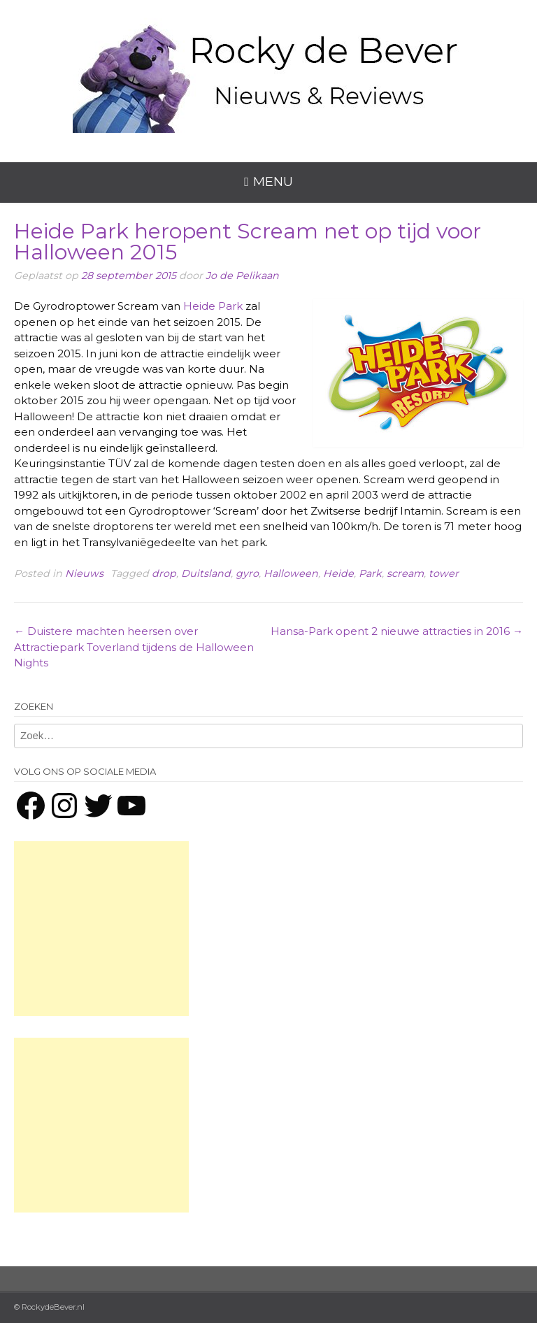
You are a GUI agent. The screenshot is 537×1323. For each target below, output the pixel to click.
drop (164, 573)
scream (405, 573)
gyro (247, 573)
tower (444, 573)
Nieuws (84, 573)
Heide (338, 573)
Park (370, 573)
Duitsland (206, 573)
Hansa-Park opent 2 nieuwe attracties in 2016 (397, 631)
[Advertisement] (101, 928)
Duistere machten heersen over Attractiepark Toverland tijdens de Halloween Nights (134, 646)
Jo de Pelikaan (242, 275)
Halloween (291, 573)
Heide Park (213, 306)
